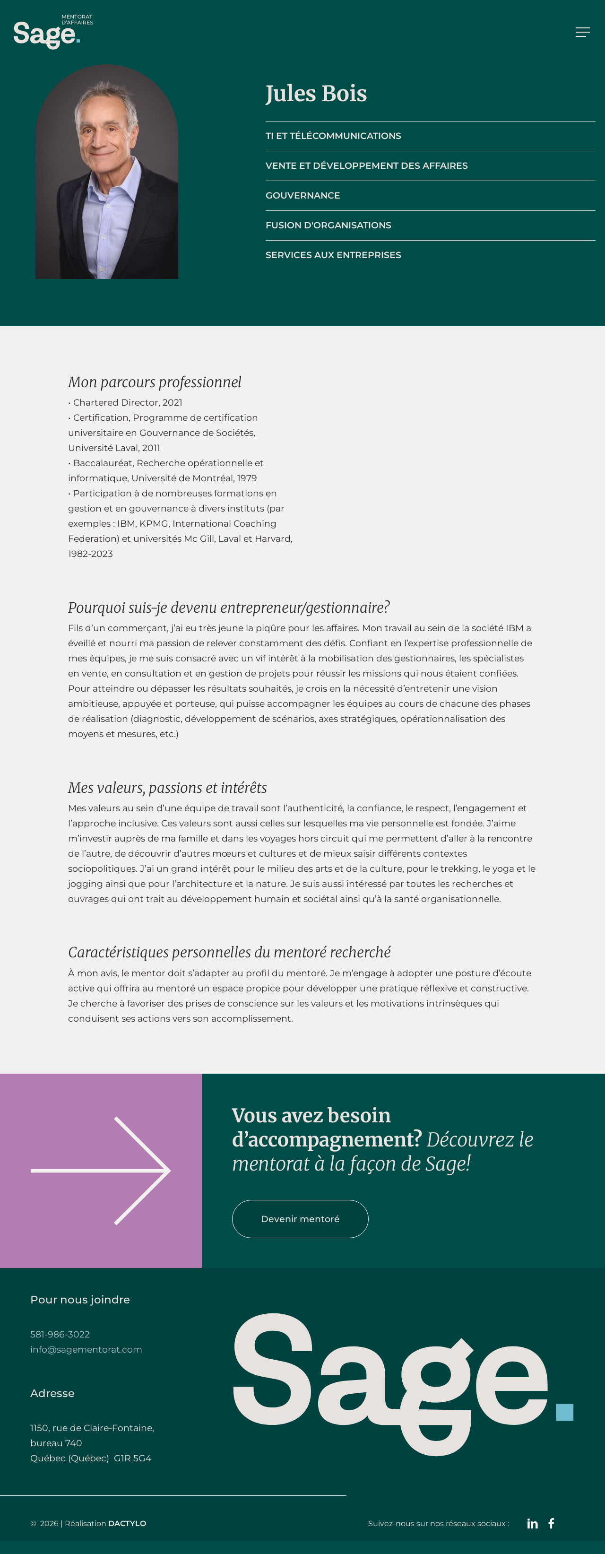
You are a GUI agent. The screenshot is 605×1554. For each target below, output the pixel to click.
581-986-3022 (60, 1334)
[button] (584, 32)
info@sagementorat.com (86, 1349)
